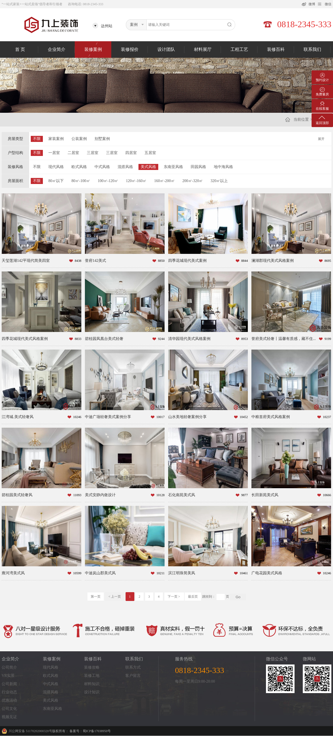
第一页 (96, 596)
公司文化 (9, 709)
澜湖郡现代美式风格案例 (272, 261)
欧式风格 (79, 167)
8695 (327, 261)
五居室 (150, 153)
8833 (78, 339)
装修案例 (93, 49)
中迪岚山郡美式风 (100, 573)
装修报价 (129, 49)
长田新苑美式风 (264, 495)
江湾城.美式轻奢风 (18, 417)
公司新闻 (9, 684)
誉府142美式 (95, 261)
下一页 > (174, 596)
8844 (244, 261)
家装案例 (56, 139)
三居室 (92, 153)
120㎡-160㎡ (136, 181)
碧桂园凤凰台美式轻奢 (104, 339)
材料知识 (91, 684)
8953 (244, 339)
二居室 (73, 153)
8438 (78, 261)
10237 (327, 417)
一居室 (54, 153)
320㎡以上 (219, 181)
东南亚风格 (173, 167)
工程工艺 (239, 49)
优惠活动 (9, 700)
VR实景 (8, 676)
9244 (161, 339)
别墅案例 (102, 139)
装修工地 (91, 676)
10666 (327, 495)
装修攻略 (91, 667)
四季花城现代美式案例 (187, 261)
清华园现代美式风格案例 (189, 339)
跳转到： (208, 596)
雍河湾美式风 (13, 573)
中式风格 (102, 167)
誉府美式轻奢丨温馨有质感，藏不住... (283, 339)
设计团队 (166, 49)
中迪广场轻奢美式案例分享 (108, 417)
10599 (77, 573)
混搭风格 (125, 167)
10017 (160, 417)
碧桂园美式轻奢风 (17, 495)
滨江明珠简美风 (181, 573)
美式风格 (148, 167)
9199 (327, 339)
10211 (160, 573)
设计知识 (91, 692)
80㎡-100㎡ (80, 181)
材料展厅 (203, 49)
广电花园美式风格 (266, 573)
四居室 (131, 153)
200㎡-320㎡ (192, 181)
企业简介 (56, 49)
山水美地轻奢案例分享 (187, 417)
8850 (161, 261)
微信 (328, 4)
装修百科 (276, 49)
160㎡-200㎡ (164, 181)
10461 (244, 573)
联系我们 (312, 49)
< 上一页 (115, 596)
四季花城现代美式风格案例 (25, 339)
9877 (244, 495)
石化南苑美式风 (181, 495)
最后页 (193, 596)
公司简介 (9, 667)
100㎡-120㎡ (108, 181)
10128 (160, 495)
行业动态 (9, 692)
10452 (244, 417)
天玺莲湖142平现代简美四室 (26, 261)
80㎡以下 (56, 181)
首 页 (20, 49)
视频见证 (9, 717)
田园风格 (198, 167)
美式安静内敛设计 (100, 495)
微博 (312, 4)
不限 (37, 139)
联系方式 (133, 667)
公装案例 (79, 139)
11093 (77, 495)
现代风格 (56, 167)
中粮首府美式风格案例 (270, 417)
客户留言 (133, 676)
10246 (77, 417)
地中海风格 (223, 167)
